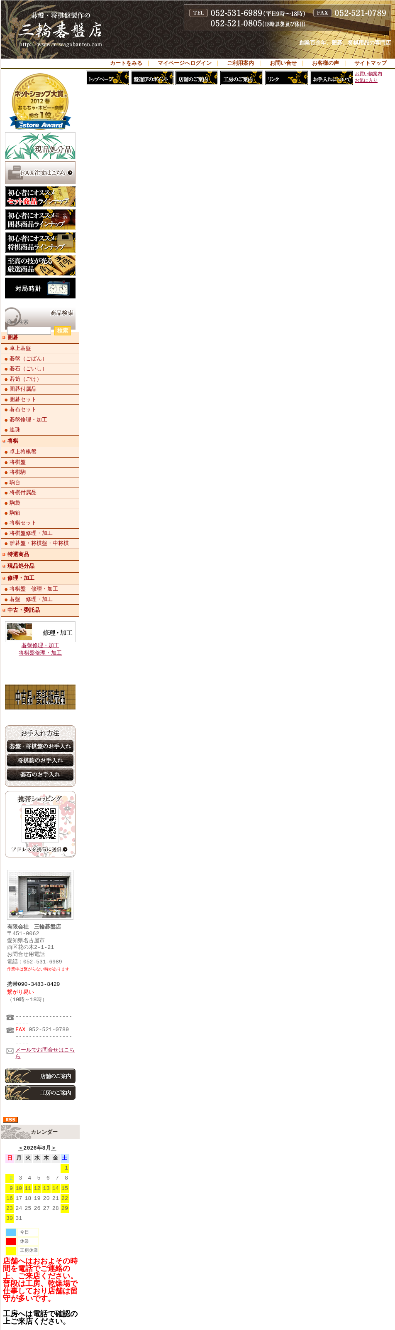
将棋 (12, 441)
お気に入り (366, 81)
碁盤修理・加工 (28, 420)
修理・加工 (20, 578)
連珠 (15, 429)
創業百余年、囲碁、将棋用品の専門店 (345, 43)
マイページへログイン (185, 63)
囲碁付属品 (23, 389)
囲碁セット (23, 399)
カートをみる (126, 63)
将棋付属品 (23, 492)
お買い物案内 (368, 74)
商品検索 (18, 322)
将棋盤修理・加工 (31, 533)
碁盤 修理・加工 (31, 599)
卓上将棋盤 (23, 452)
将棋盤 (18, 462)
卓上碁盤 (20, 348)
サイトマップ (370, 63)
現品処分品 (20, 566)
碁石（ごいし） (28, 368)
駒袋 (15, 503)
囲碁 (12, 337)
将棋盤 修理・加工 (34, 589)
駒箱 (15, 513)
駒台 (15, 482)
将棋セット (23, 523)
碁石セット (23, 409)
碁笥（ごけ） (26, 379)
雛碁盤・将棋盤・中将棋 (39, 543)
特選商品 (18, 554)
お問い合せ (283, 63)
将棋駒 (18, 472)
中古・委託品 (23, 610)
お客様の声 (325, 63)
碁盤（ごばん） (28, 358)
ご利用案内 (240, 63)
